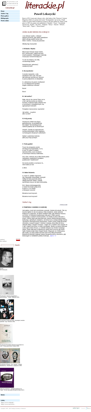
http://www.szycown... (8, 404)
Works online (5, 20)
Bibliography (5, 18)
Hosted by (86, 408)
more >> (53, 236)
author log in (76, 408)
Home (2, 11)
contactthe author (3, 240)
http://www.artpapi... (7, 402)
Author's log (4, 13)
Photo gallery (5, 16)
